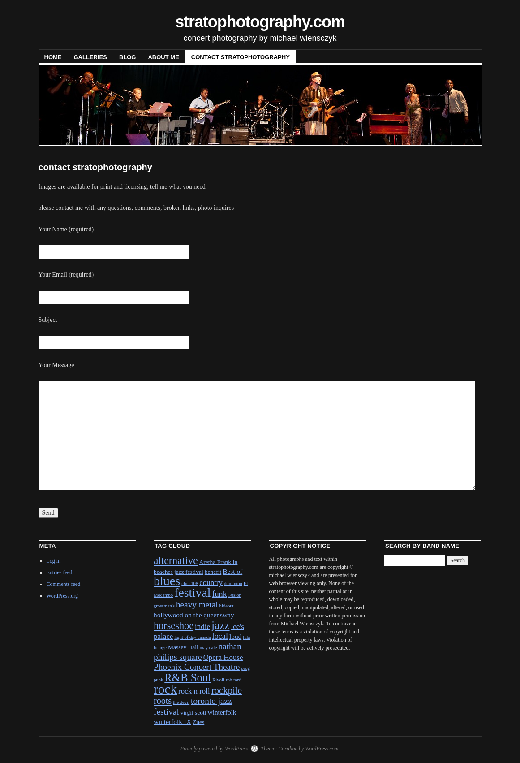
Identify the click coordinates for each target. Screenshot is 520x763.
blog (127, 57)
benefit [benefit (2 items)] (213, 571)
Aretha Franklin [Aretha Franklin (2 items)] (218, 562)
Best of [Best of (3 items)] (232, 571)
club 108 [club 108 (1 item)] (189, 583)
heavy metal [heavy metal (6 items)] (197, 604)
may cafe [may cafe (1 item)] (208, 647)
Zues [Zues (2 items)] (198, 722)
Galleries (90, 57)
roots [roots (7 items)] (163, 701)
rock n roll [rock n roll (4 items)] (194, 691)
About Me (163, 57)
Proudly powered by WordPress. (214, 749)
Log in (54, 561)
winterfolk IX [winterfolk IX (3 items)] (172, 721)
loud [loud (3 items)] (235, 636)
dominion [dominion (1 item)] (233, 583)
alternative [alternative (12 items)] (176, 560)
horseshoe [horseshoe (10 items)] (173, 625)
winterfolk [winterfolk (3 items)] (222, 712)
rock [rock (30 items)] (165, 689)
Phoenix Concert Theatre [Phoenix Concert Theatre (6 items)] (197, 667)
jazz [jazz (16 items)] (220, 625)
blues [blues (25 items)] (167, 581)
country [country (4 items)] (211, 582)
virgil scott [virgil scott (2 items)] (193, 712)
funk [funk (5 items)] (219, 594)
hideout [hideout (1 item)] (226, 605)
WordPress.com (321, 749)
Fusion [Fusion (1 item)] (234, 595)
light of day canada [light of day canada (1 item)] (192, 637)
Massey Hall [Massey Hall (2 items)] (183, 647)
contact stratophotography (240, 57)
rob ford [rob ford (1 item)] (233, 679)
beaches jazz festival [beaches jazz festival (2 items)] (178, 571)
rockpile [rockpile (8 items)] (226, 690)
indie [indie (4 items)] (202, 626)
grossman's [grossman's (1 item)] (164, 605)
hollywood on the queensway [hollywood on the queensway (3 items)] (194, 615)
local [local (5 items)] (220, 636)
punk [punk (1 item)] (158, 679)
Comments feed (64, 584)
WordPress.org (62, 596)
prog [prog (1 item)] (245, 668)
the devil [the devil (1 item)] (181, 702)
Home (53, 57)
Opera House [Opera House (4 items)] (223, 657)
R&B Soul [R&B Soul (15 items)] (187, 678)
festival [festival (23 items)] (192, 592)
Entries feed (60, 572)
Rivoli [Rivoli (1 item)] (218, 679)
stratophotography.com (260, 22)
